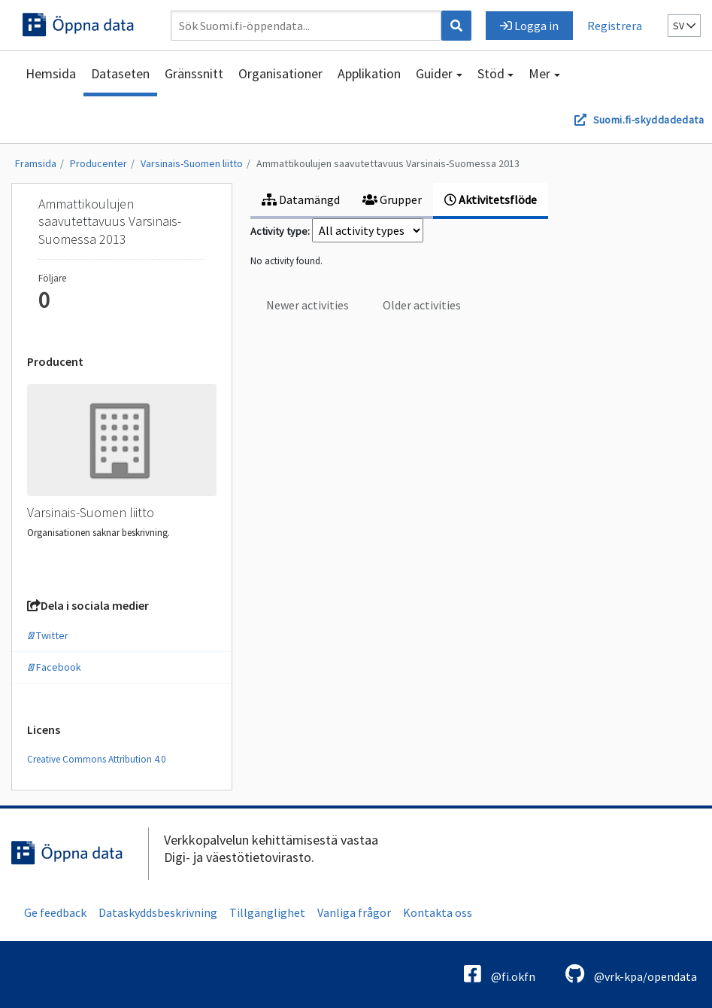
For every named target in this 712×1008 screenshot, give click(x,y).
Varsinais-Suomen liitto (192, 163)
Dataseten (120, 73)
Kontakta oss (437, 912)
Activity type (279, 231)
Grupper (392, 199)
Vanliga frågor (354, 912)
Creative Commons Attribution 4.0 (96, 759)
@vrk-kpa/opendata (631, 974)
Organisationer (280, 73)
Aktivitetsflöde (490, 199)
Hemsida (51, 73)
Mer (539, 73)
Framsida (35, 163)
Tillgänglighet (267, 912)
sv (684, 25)
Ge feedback (55, 912)
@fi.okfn (499, 974)
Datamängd (301, 199)
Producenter (98, 163)
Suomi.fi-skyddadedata (648, 119)
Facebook (54, 667)
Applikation (369, 73)
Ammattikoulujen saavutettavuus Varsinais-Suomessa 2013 (388, 163)
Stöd (490, 73)
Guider (434, 73)
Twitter (47, 635)
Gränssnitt (194, 73)
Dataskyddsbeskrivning (157, 912)
